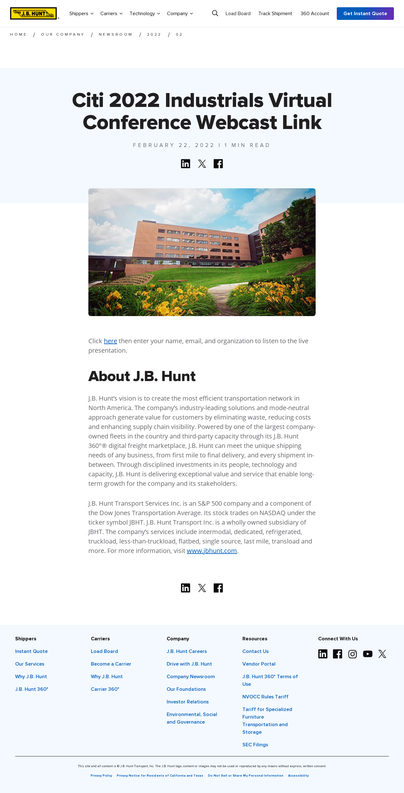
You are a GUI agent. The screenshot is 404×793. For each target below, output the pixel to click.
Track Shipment (275, 13)
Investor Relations (188, 701)
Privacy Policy (101, 775)
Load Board (238, 13)
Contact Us (255, 651)
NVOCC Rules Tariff (265, 696)
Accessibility (298, 775)
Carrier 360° (105, 689)
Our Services (29, 664)
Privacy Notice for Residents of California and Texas (160, 775)
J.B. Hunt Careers (187, 651)
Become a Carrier (111, 664)
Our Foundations (186, 689)
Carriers (111, 13)
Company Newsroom (191, 676)
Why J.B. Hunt (31, 676)
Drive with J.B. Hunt (189, 664)
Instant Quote (31, 651)
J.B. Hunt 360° (31, 689)
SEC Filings (255, 744)
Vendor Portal (259, 664)
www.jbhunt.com (212, 550)
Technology (144, 13)
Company (180, 13)
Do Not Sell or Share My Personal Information (245, 775)
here (110, 341)
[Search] (215, 13)
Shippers (81, 13)
